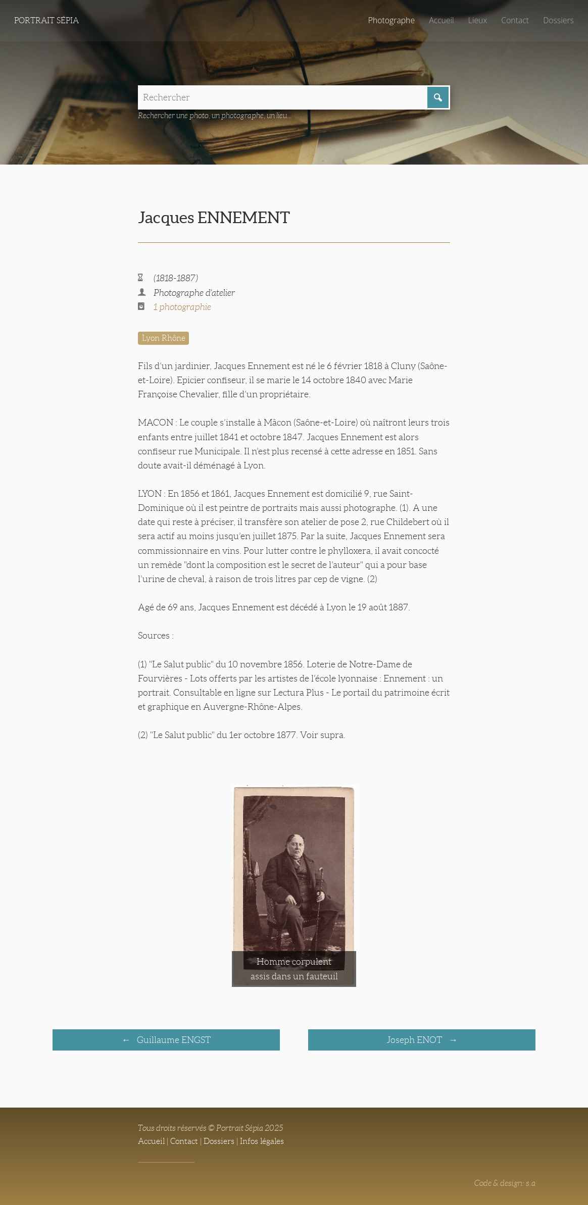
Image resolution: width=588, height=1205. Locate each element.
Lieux (477, 20)
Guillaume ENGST (173, 1040)
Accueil (441, 20)
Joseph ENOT (415, 1040)
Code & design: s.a (504, 1183)
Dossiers (558, 20)
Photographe (391, 20)
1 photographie (182, 307)
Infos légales (262, 1141)
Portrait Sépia (46, 20)
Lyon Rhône (163, 338)
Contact (515, 20)
